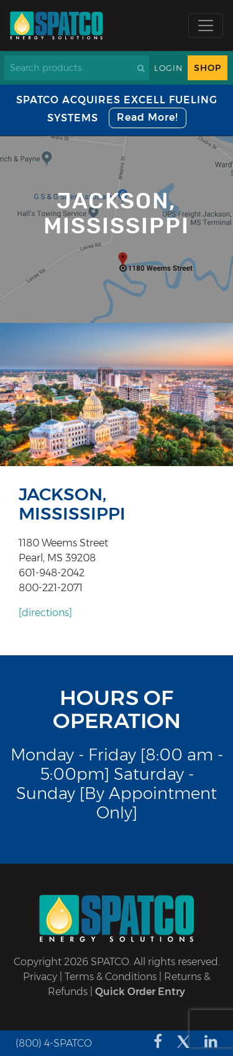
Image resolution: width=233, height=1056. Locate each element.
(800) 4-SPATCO (54, 1043)
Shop (207, 67)
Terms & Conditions (111, 977)
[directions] (45, 613)
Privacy (40, 977)
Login (168, 68)
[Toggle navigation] (205, 25)
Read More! (147, 117)
